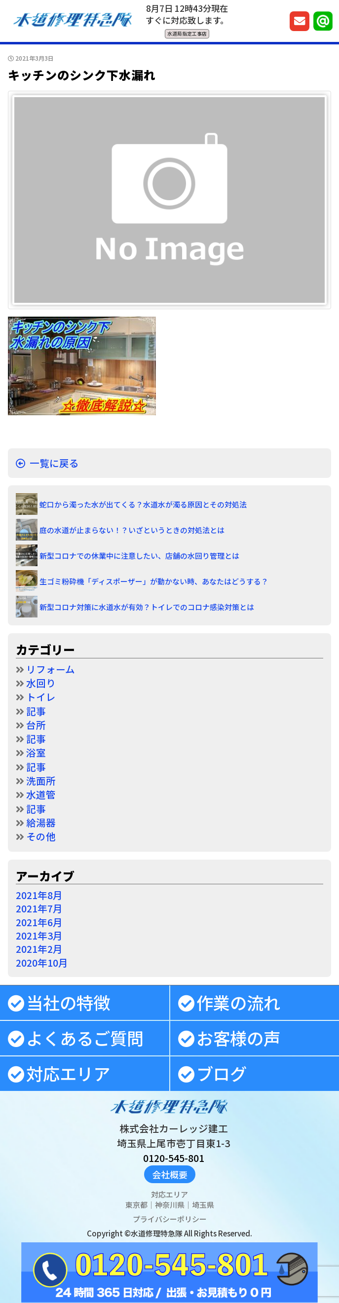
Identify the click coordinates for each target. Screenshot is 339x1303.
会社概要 (170, 1174)
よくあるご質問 (85, 1037)
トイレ (41, 696)
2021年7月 (39, 908)
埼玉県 (203, 1204)
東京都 (136, 1204)
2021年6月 (39, 922)
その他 (41, 836)
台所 (36, 725)
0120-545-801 (173, 1158)
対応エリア (68, 1073)
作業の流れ (238, 1002)
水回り (41, 683)
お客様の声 (238, 1037)
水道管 (41, 794)
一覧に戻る (54, 463)
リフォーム (50, 669)
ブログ (221, 1073)
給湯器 (41, 822)
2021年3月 (39, 935)
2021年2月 (39, 948)
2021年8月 (39, 895)
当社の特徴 (68, 1002)
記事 (36, 711)
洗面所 (41, 780)
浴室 (36, 752)
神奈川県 (170, 1204)
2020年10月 (42, 962)
